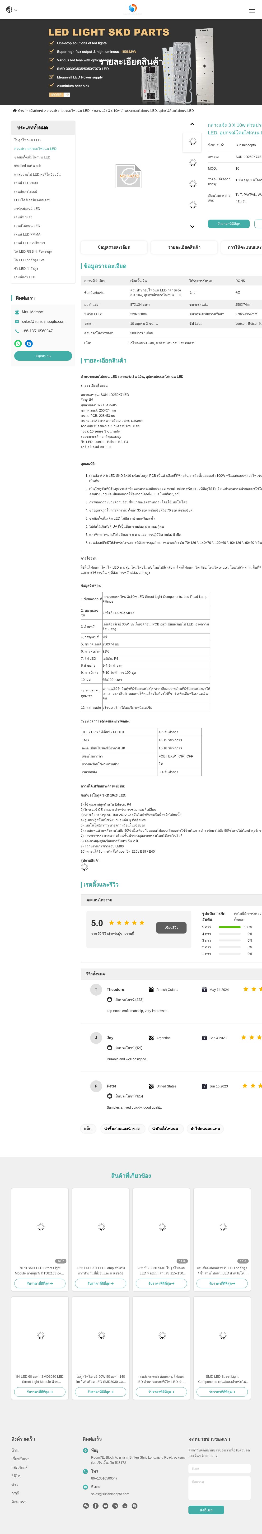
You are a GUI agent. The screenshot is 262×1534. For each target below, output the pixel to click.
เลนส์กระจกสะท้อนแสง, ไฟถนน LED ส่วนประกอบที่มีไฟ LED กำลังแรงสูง (161, 1379)
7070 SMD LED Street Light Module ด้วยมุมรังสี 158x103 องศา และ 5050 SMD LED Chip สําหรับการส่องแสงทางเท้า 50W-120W (40, 1271)
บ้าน (21, 111)
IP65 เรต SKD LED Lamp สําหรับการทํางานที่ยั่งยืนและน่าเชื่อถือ (100, 1270)
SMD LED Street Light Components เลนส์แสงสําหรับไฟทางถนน (222, 1379)
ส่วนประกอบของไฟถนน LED (68, 111)
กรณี (15, 1493)
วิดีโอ (15, 1476)
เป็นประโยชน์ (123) (128, 1096)
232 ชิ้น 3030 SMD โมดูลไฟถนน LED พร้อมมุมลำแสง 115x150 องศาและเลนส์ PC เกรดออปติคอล (161, 1271)
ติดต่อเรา (18, 1502)
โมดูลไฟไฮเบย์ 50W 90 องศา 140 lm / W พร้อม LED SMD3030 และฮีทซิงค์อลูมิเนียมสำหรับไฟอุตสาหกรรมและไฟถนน (100, 1379)
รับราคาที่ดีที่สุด (229, 224)
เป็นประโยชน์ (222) (128, 1000)
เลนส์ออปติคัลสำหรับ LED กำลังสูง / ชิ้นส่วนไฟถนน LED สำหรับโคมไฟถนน (222, 1271)
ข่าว (14, 1485)
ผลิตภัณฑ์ (36, 111)
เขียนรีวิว (171, 927)
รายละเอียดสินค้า (184, 247)
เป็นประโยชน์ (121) (128, 1048)
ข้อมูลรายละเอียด (114, 247)
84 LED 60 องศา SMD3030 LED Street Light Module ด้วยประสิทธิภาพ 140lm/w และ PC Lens (39, 1379)
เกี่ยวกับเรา (20, 1459)
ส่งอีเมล (206, 1510)
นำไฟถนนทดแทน (205, 1129)
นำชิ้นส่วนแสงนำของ (122, 1129)
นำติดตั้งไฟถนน (165, 1129)
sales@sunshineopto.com (43, 322)
